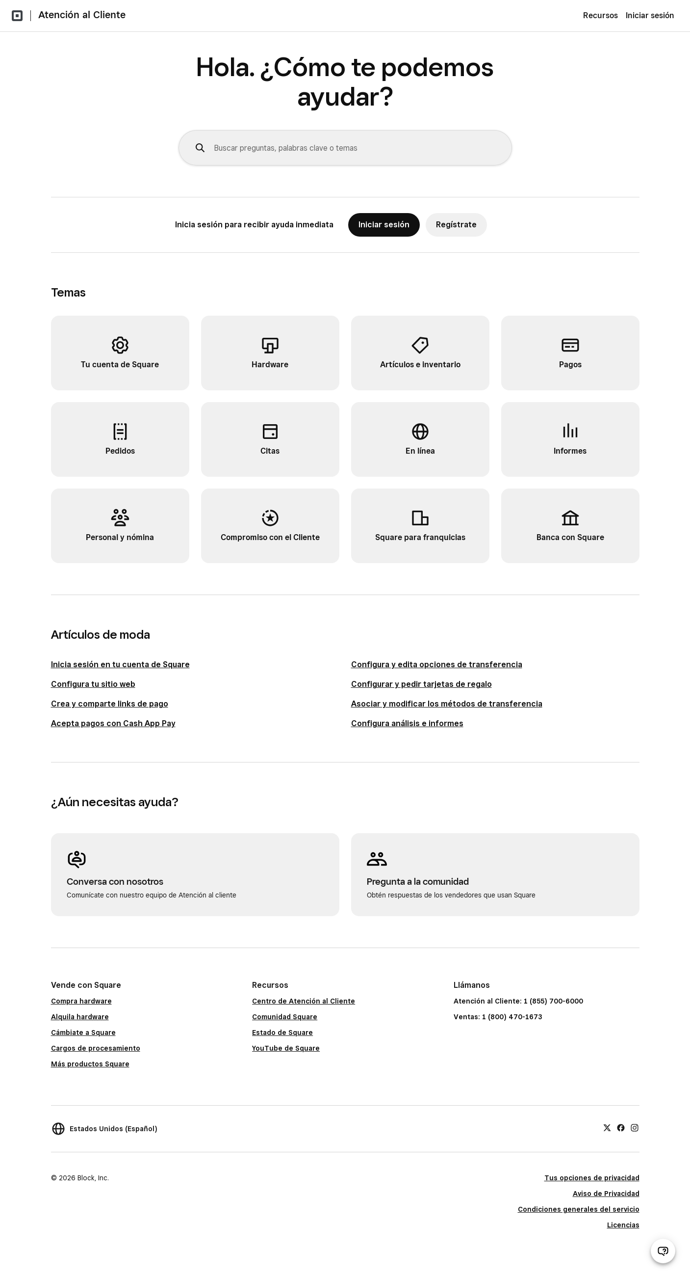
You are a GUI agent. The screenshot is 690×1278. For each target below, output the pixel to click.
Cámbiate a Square (83, 1032)
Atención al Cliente (82, 15)
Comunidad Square (284, 1017)
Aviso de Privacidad (606, 1193)
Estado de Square (282, 1032)
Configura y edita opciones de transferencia (436, 664)
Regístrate (456, 224)
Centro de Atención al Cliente (303, 1001)
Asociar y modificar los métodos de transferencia (446, 703)
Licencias (623, 1225)
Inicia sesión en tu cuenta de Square (120, 664)
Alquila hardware (80, 1017)
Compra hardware (81, 1001)
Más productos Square (90, 1064)
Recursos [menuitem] (600, 15)
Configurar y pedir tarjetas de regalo (421, 684)
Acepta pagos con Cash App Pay (113, 723)
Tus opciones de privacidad (591, 1178)
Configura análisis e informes (407, 723)
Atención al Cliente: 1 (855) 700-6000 (518, 1001)
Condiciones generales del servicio (578, 1209)
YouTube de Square (286, 1048)
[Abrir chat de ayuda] (663, 1251)
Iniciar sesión (650, 15)
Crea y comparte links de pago (109, 703)
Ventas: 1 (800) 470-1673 (498, 1017)
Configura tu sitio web (93, 684)
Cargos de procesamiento (95, 1048)
